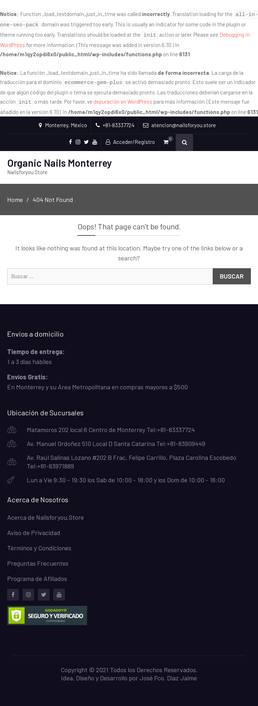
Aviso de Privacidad (33, 527)
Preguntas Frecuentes (38, 558)
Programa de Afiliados (37, 573)
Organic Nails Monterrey (59, 157)
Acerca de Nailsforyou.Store (45, 512)
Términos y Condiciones (39, 542)
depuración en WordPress (122, 97)
